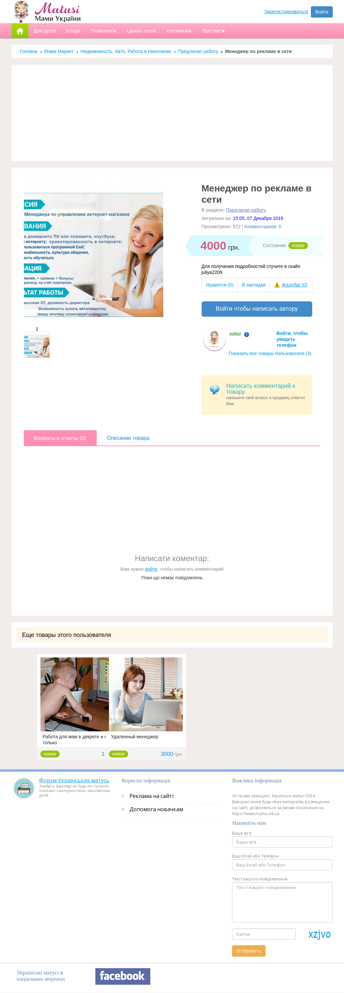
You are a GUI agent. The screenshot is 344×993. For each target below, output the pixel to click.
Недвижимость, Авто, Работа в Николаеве (125, 51)
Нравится (219, 284)
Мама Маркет (59, 51)
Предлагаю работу (198, 51)
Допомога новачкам (156, 809)
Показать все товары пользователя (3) (270, 353)
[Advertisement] (172, 113)
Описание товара (128, 438)
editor (235, 334)
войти (151, 569)
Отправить (248, 951)
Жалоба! (294, 284)
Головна (28, 51)
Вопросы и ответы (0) (60, 438)
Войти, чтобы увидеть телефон (292, 339)
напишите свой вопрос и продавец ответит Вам (266, 394)
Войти (321, 12)
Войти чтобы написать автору (257, 308)
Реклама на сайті (151, 796)
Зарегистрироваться (286, 11)
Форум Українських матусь (74, 780)
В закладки (254, 284)
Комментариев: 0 (262, 226)
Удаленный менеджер (135, 736)
